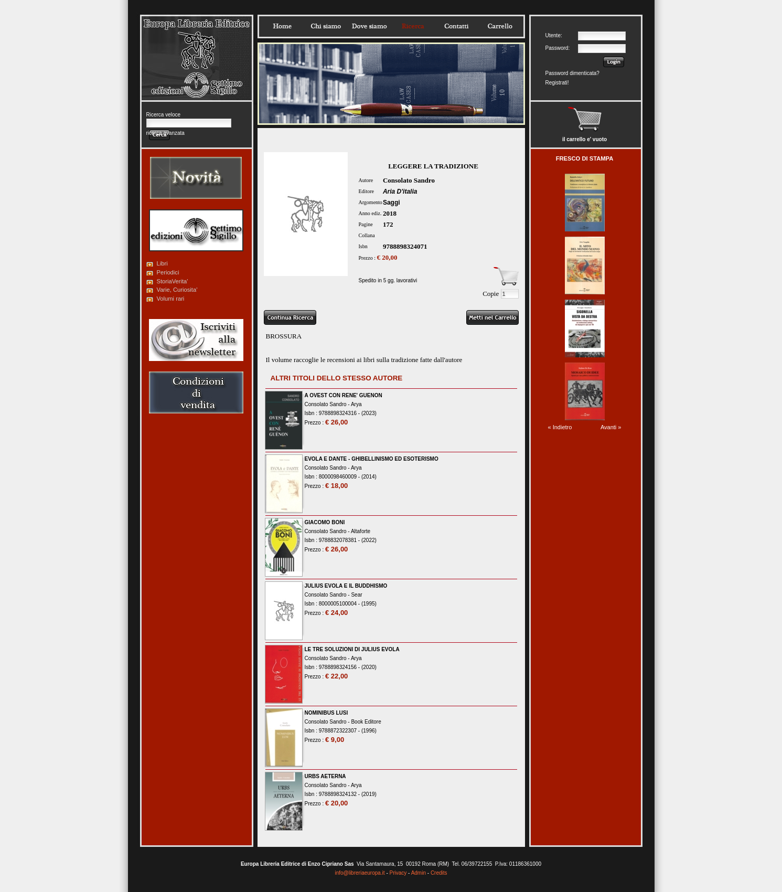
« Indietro (560, 427)
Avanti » (611, 427)
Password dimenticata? (572, 73)
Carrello (499, 26)
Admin (418, 873)
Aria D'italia (400, 191)
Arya (356, 404)
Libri (162, 263)
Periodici (168, 272)
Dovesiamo (369, 26)
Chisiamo (325, 26)
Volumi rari (171, 298)
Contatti (456, 26)
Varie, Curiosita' (177, 289)
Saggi (391, 202)
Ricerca (412, 26)
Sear (356, 595)
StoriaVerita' (172, 281)
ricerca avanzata (165, 133)
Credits (439, 873)
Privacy (398, 873)
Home (282, 26)
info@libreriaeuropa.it (359, 873)
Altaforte (360, 531)
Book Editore (366, 722)
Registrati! (557, 83)
